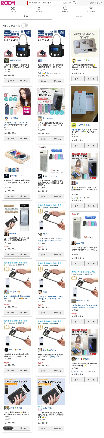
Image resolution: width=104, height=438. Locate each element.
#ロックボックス (52, 357)
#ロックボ (56, 299)
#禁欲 (81, 307)
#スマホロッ (89, 307)
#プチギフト (89, 305)
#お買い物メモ (77, 305)
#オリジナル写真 (78, 130)
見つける (39, 9)
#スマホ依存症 (10, 296)
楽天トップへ (96, 2)
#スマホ (58, 241)
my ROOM (91, 9)
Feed (13, 9)
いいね (25, 81)
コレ (12, 81)
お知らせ (65, 9)
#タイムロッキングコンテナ (50, 239)
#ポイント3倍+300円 (48, 297)
